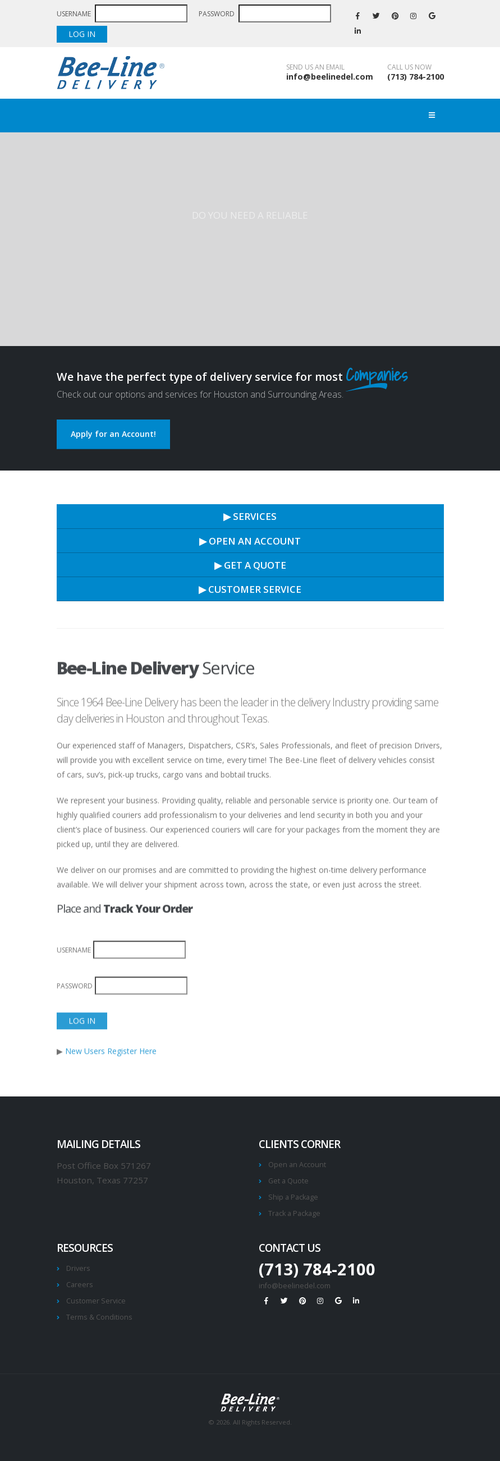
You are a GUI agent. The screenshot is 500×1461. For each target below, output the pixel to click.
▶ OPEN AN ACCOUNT (250, 540)
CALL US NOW (409, 67)
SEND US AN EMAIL (315, 67)
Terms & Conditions (99, 1317)
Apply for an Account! (113, 433)
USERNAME (75, 14)
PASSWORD (217, 14)
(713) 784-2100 (415, 76)
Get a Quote (288, 1181)
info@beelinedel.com (329, 76)
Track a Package (294, 1213)
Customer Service (96, 1301)
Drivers (78, 1268)
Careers (79, 1284)
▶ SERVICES (250, 516)
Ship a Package (293, 1197)
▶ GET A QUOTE (250, 565)
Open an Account (297, 1164)
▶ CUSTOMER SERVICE (250, 589)
